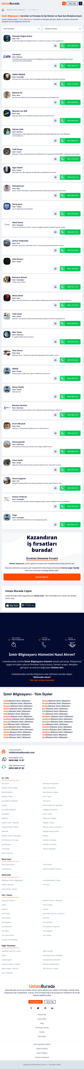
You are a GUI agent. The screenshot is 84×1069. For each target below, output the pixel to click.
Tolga (14, 515)
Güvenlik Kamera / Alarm (52, 880)
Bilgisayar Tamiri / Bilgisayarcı (16, 10)
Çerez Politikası (42, 1053)
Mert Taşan (17, 332)
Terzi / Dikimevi (7, 973)
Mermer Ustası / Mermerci (52, 827)
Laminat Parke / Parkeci (10, 827)
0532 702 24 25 (72, 506)
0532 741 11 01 (72, 287)
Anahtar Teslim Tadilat (10, 788)
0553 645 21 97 (72, 525)
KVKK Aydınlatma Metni (42, 1044)
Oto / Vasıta (7, 895)
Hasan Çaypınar (19, 478)
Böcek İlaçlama (7, 792)
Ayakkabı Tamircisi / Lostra (11, 951)
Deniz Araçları (48, 905)
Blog (42, 1023)
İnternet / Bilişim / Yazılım (11, 964)
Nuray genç (17, 204)
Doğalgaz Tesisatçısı (50, 810)
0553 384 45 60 (72, 195)
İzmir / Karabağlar (18, 77)
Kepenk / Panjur (48, 823)
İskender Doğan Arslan (22, 36)
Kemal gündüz (18, 442)
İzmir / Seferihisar (18, 444)
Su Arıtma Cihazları (49, 840)
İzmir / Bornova (17, 57)
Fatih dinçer (17, 149)
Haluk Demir (17, 222)
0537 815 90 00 (72, 250)
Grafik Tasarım (7, 960)
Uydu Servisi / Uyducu (9, 889)
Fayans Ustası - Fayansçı (10, 823)
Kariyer (42, 1032)
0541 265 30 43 (72, 46)
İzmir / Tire (15, 39)
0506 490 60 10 (72, 488)
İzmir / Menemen (18, 335)
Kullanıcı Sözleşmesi (42, 1057)
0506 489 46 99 (72, 397)
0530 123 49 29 (72, 84)
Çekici (4, 905)
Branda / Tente (7, 796)
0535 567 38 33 (72, 121)
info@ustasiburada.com (22, 752)
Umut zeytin (17, 460)
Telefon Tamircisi (8, 885)
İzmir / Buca (16, 95)
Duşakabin (5, 814)
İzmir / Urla (16, 243)
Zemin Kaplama (7, 853)
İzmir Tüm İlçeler (21, 29)
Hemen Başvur (42, 577)
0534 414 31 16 (72, 177)
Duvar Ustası (47, 814)
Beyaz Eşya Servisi (8, 864)
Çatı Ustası (46, 801)
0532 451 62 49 (72, 470)
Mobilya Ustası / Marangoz (11, 836)
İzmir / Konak (16, 152)
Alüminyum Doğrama (50, 783)
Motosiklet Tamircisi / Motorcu (54, 913)
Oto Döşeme (6, 922)
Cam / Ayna (47, 796)
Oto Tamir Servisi (8, 935)
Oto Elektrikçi (47, 922)
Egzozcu (5, 909)
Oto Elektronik (7, 927)
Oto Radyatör (47, 931)
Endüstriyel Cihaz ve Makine (53, 955)
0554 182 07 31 (72, 66)
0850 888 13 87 (16, 760)
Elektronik (6, 875)
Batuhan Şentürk (19, 405)
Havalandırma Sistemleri (51, 960)
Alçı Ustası (5, 783)
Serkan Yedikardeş (20, 241)
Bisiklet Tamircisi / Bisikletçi (52, 900)
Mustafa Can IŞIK (19, 111)
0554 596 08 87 (72, 102)
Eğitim (4, 955)
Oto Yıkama (47, 935)
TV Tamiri (46, 885)
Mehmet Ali (17, 93)
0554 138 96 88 (72, 269)
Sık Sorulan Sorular (42, 1028)
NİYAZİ (15, 369)
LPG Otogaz (6, 913)
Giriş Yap (72, 3)
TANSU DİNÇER (18, 74)
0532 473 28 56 (72, 214)
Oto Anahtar (6, 918)
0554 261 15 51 (72, 232)
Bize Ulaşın (42, 1036)
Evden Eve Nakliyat (49, 818)
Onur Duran (17, 350)
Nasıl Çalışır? (42, 1019)
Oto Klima (5, 931)
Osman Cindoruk (19, 497)
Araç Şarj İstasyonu (8, 900)
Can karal (16, 54)
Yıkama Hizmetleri (49, 849)
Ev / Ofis (5, 778)
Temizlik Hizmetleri (49, 844)
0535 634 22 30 (72, 342)
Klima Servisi (47, 864)
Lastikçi (45, 909)
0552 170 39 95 (72, 305)
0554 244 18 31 (72, 433)
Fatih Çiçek (17, 314)
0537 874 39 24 (72, 360)
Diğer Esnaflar (48, 951)
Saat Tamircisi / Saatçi (50, 968)
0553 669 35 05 (72, 451)
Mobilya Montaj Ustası (51, 831)
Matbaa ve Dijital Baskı (51, 964)
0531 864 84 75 (72, 141)
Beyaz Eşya (6, 859)
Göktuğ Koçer (18, 186)
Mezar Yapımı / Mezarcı (10, 968)
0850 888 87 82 (16, 768)
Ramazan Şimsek (19, 277)
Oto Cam (46, 918)
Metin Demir (17, 295)
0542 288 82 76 (72, 378)
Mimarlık (5, 831)
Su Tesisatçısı (6, 844)
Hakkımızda (42, 1014)
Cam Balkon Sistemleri (10, 801)
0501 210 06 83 (72, 159)
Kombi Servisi (6, 869)
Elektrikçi (5, 818)
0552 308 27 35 (72, 415)
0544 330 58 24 (72, 323)
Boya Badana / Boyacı (50, 792)
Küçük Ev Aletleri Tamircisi (52, 869)
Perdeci (45, 836)
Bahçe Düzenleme (49, 788)
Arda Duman (17, 259)
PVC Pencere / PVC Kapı (10, 840)
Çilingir (4, 805)
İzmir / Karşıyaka (17, 225)
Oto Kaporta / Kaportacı (51, 927)
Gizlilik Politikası (42, 1049)
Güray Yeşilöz (18, 387)
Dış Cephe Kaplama (9, 810)
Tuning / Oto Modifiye (9, 940)
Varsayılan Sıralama (63, 29)
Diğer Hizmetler (9, 945)
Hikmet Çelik (18, 129)
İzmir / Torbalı (16, 207)
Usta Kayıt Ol (35, 1002)
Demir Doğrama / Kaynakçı (52, 805)
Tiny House (6, 849)
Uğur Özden (17, 167)
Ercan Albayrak (18, 423)
